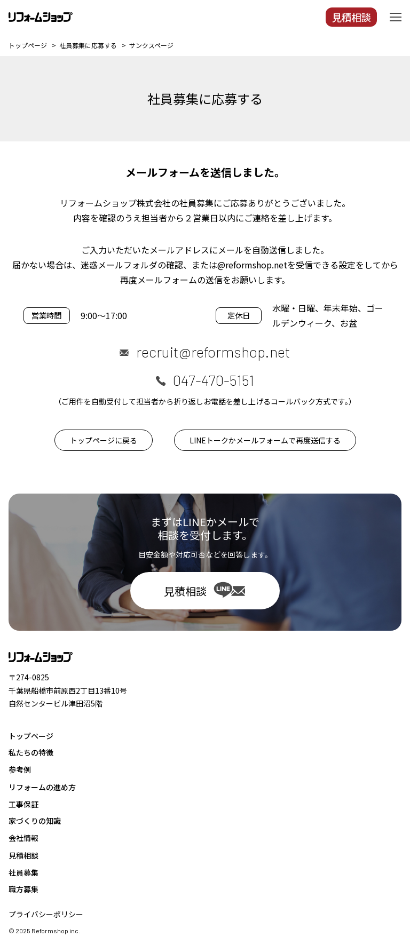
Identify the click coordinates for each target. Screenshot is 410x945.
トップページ (31, 735)
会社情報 (23, 837)
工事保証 (23, 804)
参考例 (20, 769)
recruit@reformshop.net (213, 351)
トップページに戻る (103, 440)
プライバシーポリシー (46, 914)
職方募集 (23, 889)
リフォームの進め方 (42, 787)
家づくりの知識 (35, 820)
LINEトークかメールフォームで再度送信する (265, 440)
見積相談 (23, 855)
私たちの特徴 (31, 752)
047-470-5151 (213, 379)
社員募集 (23, 872)
